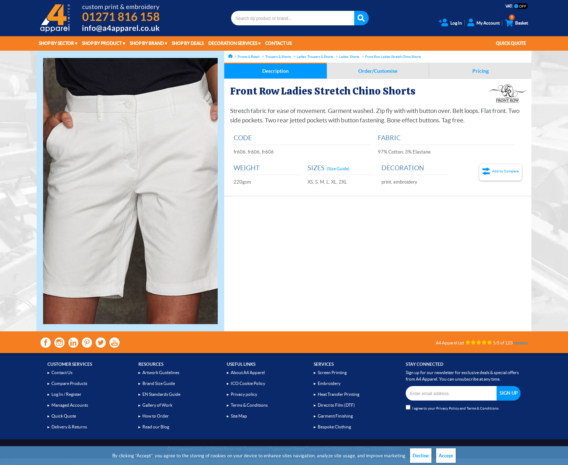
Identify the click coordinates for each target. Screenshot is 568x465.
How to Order (155, 416)
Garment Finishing (335, 416)
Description (275, 71)
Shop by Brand (147, 43)
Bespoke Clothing (334, 426)
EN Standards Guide (161, 394)
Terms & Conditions (249, 405)
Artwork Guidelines (160, 372)
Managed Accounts (69, 405)
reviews (520, 342)
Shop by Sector (56, 43)
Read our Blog (155, 426)
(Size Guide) (338, 168)
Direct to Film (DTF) (336, 405)
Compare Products (69, 383)
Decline (421, 455)
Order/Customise (377, 71)
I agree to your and (452, 407)
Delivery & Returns (69, 426)
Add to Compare (505, 171)
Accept (446, 455)
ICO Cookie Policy (248, 383)
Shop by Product (102, 43)
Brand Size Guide (158, 383)
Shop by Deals (188, 43)
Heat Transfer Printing (338, 394)
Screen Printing (332, 372)
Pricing (480, 71)
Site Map (239, 416)
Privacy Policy (447, 408)
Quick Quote (511, 43)
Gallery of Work (157, 405)
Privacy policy (244, 394)
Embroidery (329, 383)
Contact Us (278, 43)
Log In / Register (66, 394)
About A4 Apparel (248, 372)
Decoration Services (232, 43)
